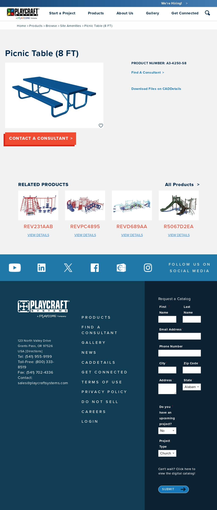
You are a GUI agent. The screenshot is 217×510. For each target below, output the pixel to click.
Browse (51, 26)
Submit (168, 489)
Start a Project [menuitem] (62, 13)
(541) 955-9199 (38, 356)
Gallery (94, 342)
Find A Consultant (146, 72)
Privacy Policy (105, 391)
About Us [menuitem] (125, 13)
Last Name (188, 309)
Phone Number (171, 346)
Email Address (170, 329)
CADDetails (99, 362)
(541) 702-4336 (39, 372)
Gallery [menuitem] (152, 13)
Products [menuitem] (96, 13)
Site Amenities (70, 26)
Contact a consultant (38, 138)
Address (165, 380)
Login (90, 421)
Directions (34, 351)
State (188, 380)
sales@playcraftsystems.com (43, 383)
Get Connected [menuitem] (185, 13)
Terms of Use (102, 382)
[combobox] (207, 14)
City (162, 363)
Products (35, 26)
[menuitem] (23, 13)
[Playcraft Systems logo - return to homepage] (44, 309)
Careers (94, 411)
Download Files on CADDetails (156, 89)
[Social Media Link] (15, 267)
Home (21, 26)
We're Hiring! (171, 3)
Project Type (164, 443)
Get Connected (105, 372)
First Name (163, 309)
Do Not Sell (100, 401)
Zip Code (191, 363)
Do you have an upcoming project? (167, 415)
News (89, 352)
